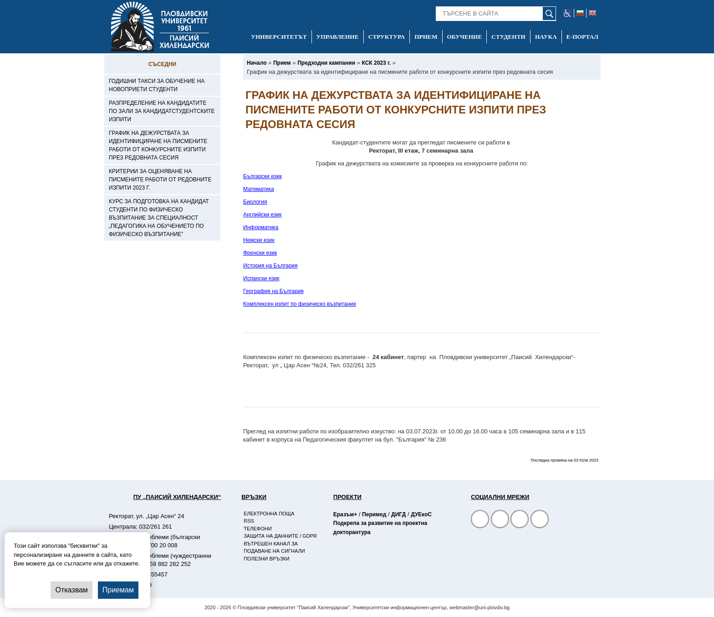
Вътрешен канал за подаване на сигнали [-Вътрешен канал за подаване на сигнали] (274, 547)
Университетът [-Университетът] (278, 36)
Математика (258, 189)
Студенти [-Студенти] (508, 36)
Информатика (261, 227)
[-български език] (580, 13)
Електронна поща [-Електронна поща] (269, 513)
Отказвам (71, 590)
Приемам (118, 590)
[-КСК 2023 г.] (376, 63)
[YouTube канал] (519, 520)
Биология (255, 202)
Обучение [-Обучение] (464, 36)
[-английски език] (592, 13)
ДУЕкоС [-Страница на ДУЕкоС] (421, 514)
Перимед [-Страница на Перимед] (374, 514)
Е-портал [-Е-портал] (582, 36)
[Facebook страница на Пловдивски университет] (480, 520)
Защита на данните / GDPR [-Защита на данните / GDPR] (280, 536)
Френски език (260, 253)
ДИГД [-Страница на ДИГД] (398, 514)
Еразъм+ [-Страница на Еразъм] (345, 514)
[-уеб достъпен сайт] (567, 13)
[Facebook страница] (500, 520)
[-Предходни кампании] (326, 63)
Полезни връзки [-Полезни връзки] (267, 558)
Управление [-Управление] (337, 36)
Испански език (261, 278)
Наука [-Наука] (546, 36)
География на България (273, 291)
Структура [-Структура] (386, 36)
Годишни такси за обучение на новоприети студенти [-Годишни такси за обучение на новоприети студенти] (156, 85)
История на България (270, 265)
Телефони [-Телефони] (257, 528)
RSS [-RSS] (249, 521)
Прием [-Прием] (425, 36)
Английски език (262, 214)
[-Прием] (282, 63)
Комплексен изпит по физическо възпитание (299, 304)
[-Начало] (256, 63)
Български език (262, 176)
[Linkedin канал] (539, 520)
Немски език (259, 240)
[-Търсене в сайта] (496, 13)
